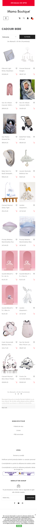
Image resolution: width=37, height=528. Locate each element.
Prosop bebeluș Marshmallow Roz (8, 241)
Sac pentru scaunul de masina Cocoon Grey (7, 138)
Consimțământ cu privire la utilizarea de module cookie (18, 463)
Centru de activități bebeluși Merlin (25, 378)
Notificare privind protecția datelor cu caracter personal (18, 459)
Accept (19, 526)
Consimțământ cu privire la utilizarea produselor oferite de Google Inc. (18, 468)
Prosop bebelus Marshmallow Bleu (25, 241)
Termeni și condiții (18, 455)
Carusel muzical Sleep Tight (7, 206)
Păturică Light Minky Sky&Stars (7, 70)
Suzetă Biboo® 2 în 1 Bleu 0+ (7, 309)
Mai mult (4, 407)
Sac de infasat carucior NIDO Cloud (24, 104)
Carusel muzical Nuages (24, 70)
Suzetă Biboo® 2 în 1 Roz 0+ (25, 275)
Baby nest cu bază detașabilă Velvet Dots (7, 172)
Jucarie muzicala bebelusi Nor (25, 172)
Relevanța (10, 37)
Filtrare (27, 36)
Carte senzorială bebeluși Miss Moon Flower (7, 343)
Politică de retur (18, 426)
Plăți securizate (18, 434)
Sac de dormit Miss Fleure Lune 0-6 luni (25, 343)
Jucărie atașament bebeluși (23, 206)
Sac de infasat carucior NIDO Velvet (7, 104)
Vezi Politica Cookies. (27, 523)
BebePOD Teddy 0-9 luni (24, 138)
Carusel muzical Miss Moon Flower (8, 378)
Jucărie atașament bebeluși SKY (24, 309)
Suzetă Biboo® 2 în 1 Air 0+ (7, 275)
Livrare (18, 430)
